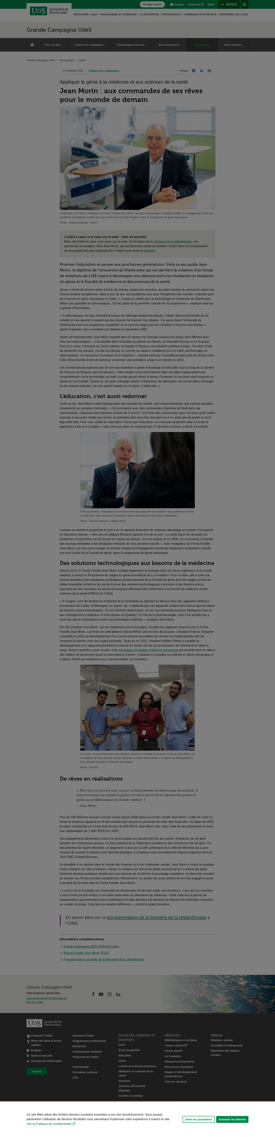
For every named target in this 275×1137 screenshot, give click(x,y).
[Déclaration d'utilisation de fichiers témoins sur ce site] (137, 1119)
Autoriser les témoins (232, 1119)
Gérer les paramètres (198, 1119)
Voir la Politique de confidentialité (49, 1124)
